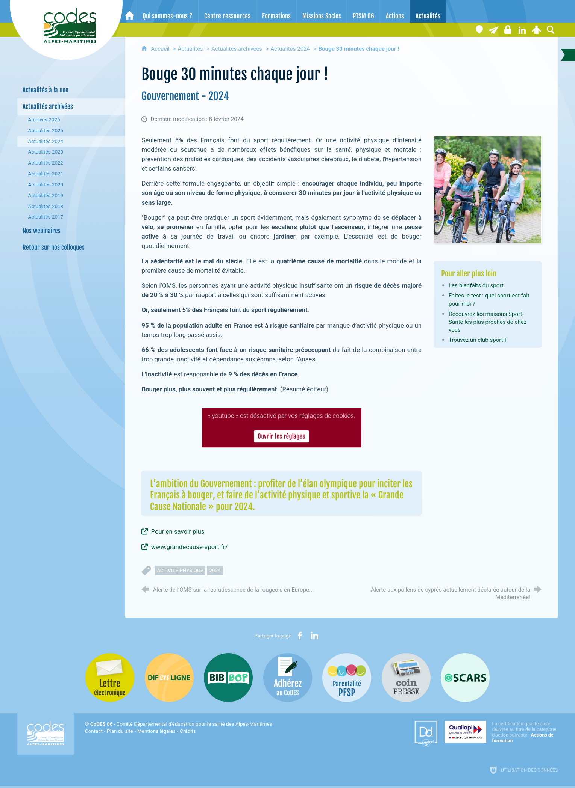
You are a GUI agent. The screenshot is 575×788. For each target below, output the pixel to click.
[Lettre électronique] (493, 30)
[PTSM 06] (363, 11)
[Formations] (276, 11)
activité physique (180, 570)
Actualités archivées (236, 48)
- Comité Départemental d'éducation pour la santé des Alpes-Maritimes (181, 724)
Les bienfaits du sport (476, 285)
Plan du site (120, 731)
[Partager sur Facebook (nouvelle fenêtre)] (299, 635)
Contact (94, 731)
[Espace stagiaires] (508, 30)
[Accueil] (130, 11)
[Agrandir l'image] (488, 189)
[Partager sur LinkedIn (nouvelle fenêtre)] (314, 635)
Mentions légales (156, 731)
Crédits (188, 731)
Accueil (161, 48)
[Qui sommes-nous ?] (167, 11)
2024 (214, 570)
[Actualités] (428, 11)
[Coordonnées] (479, 30)
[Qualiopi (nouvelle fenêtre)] (501, 732)
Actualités (190, 48)
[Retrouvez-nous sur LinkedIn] (522, 30)
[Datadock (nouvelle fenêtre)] (425, 734)
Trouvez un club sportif (478, 340)
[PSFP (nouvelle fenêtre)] (346, 677)
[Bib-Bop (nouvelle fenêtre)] (228, 677)
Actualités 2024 (290, 48)
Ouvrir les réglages (281, 436)
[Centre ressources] (227, 11)
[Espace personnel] (536, 30)
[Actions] (395, 11)
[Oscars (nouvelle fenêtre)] (465, 677)
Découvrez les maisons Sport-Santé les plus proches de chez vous (487, 322)
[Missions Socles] (322, 11)
